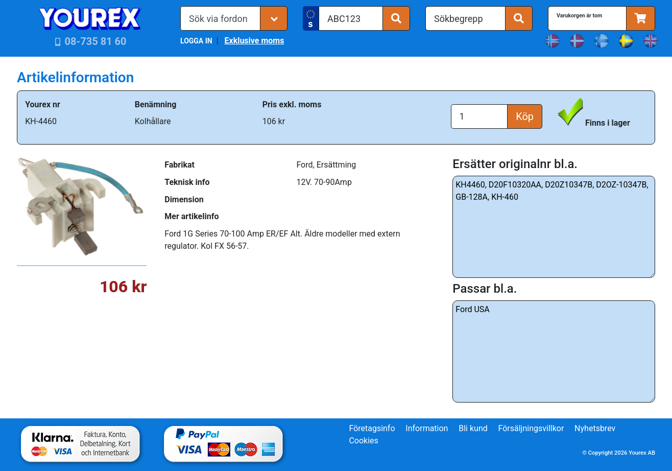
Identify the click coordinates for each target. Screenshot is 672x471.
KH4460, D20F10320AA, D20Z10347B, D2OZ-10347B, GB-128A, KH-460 (553, 227)
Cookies (363, 440)
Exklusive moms (254, 40)
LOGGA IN (196, 41)
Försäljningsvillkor (531, 428)
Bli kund (473, 428)
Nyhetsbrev (594, 428)
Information (426, 428)
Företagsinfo (372, 428)
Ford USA (553, 351)
